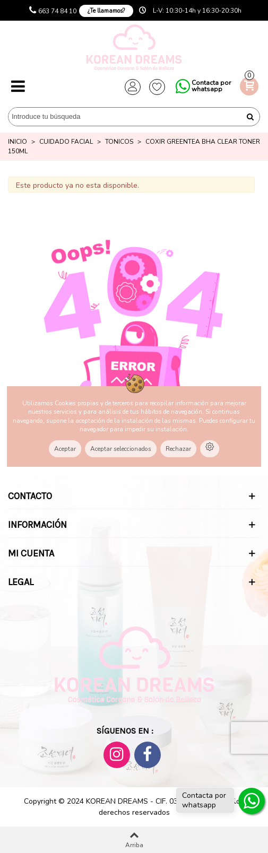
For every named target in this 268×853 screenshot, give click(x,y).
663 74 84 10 (57, 11)
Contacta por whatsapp (211, 86)
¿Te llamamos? (106, 11)
